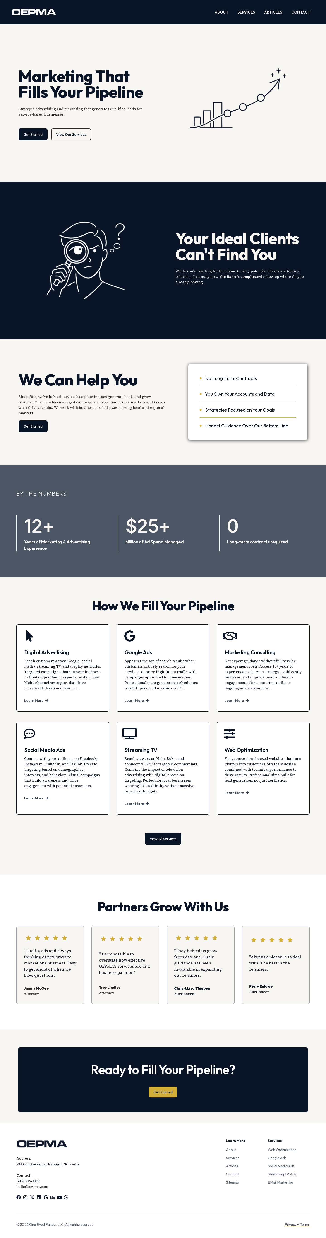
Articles (273, 12)
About (221, 12)
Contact (300, 12)
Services (246, 12)
